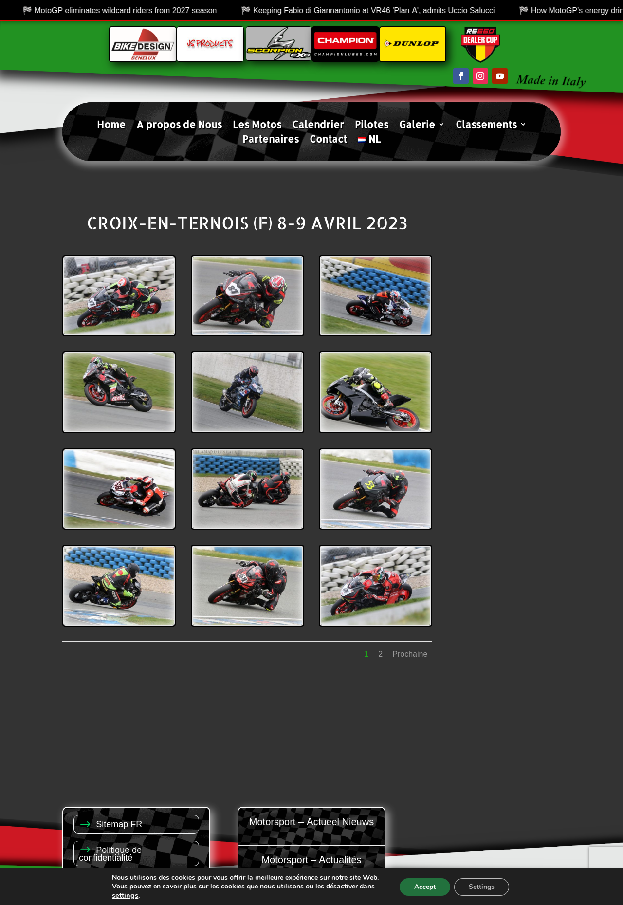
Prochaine (409, 654)
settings (125, 895)
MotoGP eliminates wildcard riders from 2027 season (191, 10)
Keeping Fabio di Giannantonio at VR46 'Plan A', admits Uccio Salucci (440, 10)
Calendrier (318, 125)
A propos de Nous (179, 125)
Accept (425, 886)
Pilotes (371, 125)
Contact (328, 140)
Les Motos (257, 125)
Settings (482, 886)
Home (111, 125)
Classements (486, 125)
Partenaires (270, 140)
